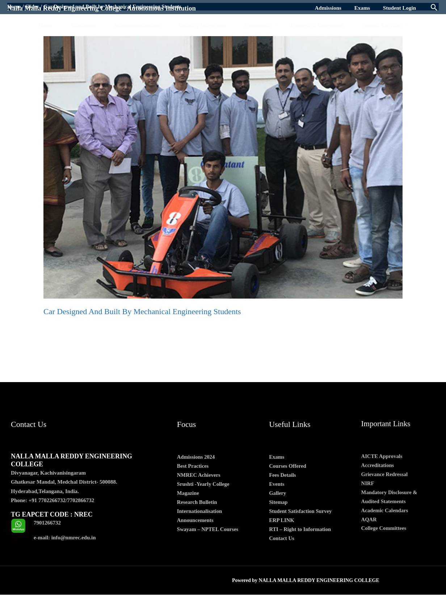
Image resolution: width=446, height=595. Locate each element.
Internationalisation (200, 512)
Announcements (195, 522)
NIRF (368, 484)
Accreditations (378, 465)
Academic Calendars (385, 511)
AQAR (369, 521)
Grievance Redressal (385, 475)
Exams (277, 457)
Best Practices (193, 466)
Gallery (277, 494)
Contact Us (282, 540)
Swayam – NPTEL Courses (208, 531)
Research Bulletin (197, 503)
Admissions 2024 (196, 457)
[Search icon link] (434, 8)
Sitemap (278, 503)
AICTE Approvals (382, 456)
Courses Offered (288, 466)
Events (277, 485)
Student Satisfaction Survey (301, 512)
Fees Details (282, 476)
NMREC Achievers (199, 476)
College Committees (384, 530)
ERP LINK (282, 522)
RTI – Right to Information (300, 531)
